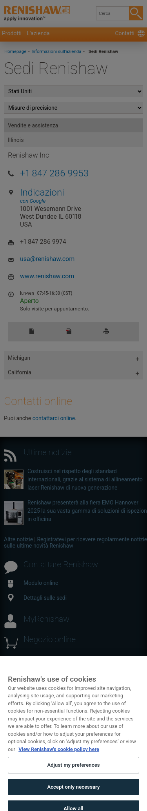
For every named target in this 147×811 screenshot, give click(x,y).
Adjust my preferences (73, 770)
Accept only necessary (73, 792)
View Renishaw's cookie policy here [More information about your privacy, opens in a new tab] (58, 754)
